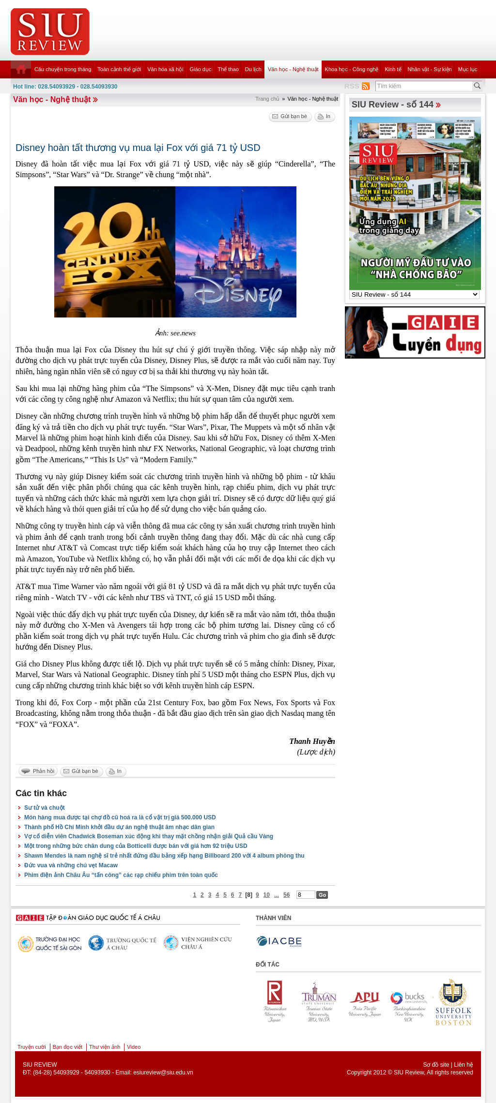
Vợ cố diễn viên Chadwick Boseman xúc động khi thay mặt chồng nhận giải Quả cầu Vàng (148, 836)
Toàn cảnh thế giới (119, 69)
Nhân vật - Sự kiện (430, 69)
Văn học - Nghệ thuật (293, 69)
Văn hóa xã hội (165, 69)
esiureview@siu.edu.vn (163, 1072)
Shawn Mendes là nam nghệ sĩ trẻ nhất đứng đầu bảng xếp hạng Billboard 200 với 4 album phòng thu (164, 855)
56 (286, 894)
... (276, 894)
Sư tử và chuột (44, 807)
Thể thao (227, 69)
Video (133, 1047)
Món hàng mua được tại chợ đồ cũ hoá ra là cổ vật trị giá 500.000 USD (120, 817)
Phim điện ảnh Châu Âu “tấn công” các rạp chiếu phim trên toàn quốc (121, 875)
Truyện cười (31, 1047)
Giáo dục (201, 69)
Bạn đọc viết (67, 1047)
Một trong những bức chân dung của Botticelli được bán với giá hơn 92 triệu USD (136, 846)
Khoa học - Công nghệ (352, 69)
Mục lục (468, 69)
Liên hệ (463, 1064)
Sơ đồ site (436, 1064)
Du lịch (253, 69)
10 (267, 894)
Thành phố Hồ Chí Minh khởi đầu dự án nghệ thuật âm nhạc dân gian (119, 827)
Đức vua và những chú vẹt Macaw (71, 865)
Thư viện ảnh (104, 1047)
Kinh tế (393, 69)
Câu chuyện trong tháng (62, 69)
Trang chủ (267, 99)
